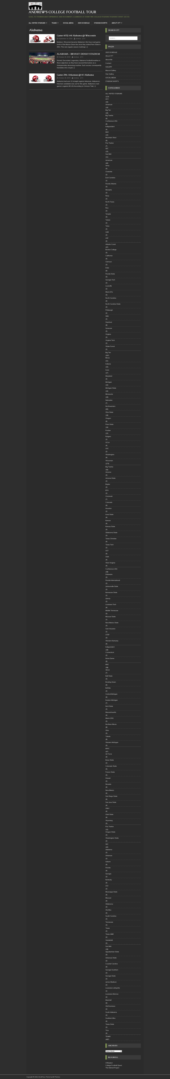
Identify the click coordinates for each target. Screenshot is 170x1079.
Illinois (107, 358)
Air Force (108, 754)
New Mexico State (111, 623)
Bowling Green (110, 682)
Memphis (108, 190)
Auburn (108, 862)
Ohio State (109, 412)
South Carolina (110, 916)
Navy (107, 196)
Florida (107, 868)
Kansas (108, 520)
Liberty (107, 598)
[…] (87, 47)
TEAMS (54, 23)
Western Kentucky (111, 641)
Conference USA (111, 121)
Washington (109, 454)
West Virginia (110, 563)
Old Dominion (110, 1006)
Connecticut (109, 652)
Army (107, 165)
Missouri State (110, 617)
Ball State (108, 676)
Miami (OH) (109, 718)
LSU (106, 886)
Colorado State (111, 766)
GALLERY (108, 67)
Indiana (108, 364)
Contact (108, 63)
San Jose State (110, 802)
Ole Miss (108, 910)
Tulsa (107, 226)
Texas (107, 928)
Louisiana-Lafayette (112, 988)
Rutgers (108, 436)
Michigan (108, 382)
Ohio (107, 730)
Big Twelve (109, 115)
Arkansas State (111, 958)
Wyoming (109, 820)
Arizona (108, 472)
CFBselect (109, 1063)
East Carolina (110, 178)
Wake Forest (110, 346)
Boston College (110, 250)
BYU (107, 490)
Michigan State (110, 388)
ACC (107, 99)
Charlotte (108, 172)
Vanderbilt (109, 940)
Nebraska (108, 400)
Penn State (109, 424)
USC (107, 448)
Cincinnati (108, 496)
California (108, 256)
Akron (107, 670)
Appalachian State (112, 952)
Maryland (108, 376)
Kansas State (110, 526)
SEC (106, 148)
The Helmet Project (112, 1068)
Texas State (109, 1024)
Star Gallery (109, 74)
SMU (107, 316)
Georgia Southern (111, 970)
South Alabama (111, 1012)
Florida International (112, 580)
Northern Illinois (111, 724)
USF (106, 238)
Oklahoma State (111, 532)
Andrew (78, 38)
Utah (107, 557)
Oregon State (110, 832)
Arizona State (110, 478)
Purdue (108, 430)
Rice (106, 208)
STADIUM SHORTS (100, 23)
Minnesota (109, 394)
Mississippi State (111, 892)
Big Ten (108, 110)
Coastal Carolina (111, 964)
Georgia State (110, 976)
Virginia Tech (110, 340)
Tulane (107, 220)
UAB (107, 232)
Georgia (108, 874)
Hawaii (107, 778)
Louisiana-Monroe (111, 994)
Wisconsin (109, 461)
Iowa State (109, 514)
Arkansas (108, 856)
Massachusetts (110, 712)
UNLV (107, 808)
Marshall (108, 1000)
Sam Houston (110, 629)
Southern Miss (110, 1018)
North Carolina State (112, 304)
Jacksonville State (111, 586)
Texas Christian (110, 539)
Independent (109, 126)
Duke (107, 268)
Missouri (108, 898)
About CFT (116, 23)
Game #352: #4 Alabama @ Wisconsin (76, 35)
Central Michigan (111, 694)
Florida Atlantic (110, 184)
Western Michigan (111, 742)
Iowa (107, 370)
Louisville (108, 286)
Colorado (108, 502)
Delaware (108, 574)
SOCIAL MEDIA (68, 23)
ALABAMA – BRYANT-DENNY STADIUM (78, 54)
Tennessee (109, 922)
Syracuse (108, 328)
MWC (107, 748)
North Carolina (110, 298)
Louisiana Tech (110, 604)
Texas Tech (109, 545)
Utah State (109, 814)
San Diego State (111, 796)
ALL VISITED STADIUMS (37, 23)
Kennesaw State (111, 592)
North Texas (109, 202)
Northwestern (110, 406)
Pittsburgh (109, 310)
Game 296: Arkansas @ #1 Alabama (75, 74)
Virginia (108, 334)
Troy (107, 1030)
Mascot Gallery (110, 70)
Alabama (108, 850)
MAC (107, 132)
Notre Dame (109, 658)
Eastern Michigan (111, 700)
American (108, 105)
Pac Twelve (109, 143)
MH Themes (56, 1077)
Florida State (110, 274)
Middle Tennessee (111, 610)
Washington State (112, 838)
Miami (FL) (109, 292)
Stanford (108, 322)
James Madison (111, 982)
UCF (107, 551)
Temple (108, 214)
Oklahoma (109, 904)
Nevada (108, 784)
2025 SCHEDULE (84, 23)
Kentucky (108, 880)
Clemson (108, 262)
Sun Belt (108, 154)
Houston (108, 508)
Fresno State (110, 772)
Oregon (108, 418)
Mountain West (110, 138)
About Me (108, 60)
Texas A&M (109, 934)
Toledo (107, 736)
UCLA (107, 442)
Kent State (109, 706)
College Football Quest (113, 1065)
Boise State (109, 760)
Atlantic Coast (110, 244)
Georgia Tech (110, 280)
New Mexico (109, 790)
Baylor (107, 484)
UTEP (107, 635)
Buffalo (108, 688)
